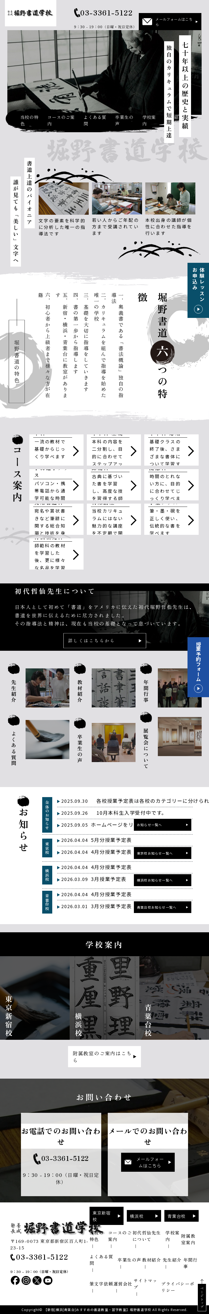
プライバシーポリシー (178, 1286)
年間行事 (190, 1262)
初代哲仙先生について (147, 1235)
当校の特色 (29, 120)
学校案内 (149, 120)
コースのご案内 (61, 120)
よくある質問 (95, 120)
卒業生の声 (124, 120)
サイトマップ (146, 1283)
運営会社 (123, 1283)
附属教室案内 (188, 1239)
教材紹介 (151, 1259)
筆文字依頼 (101, 1283)
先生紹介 (172, 1259)
